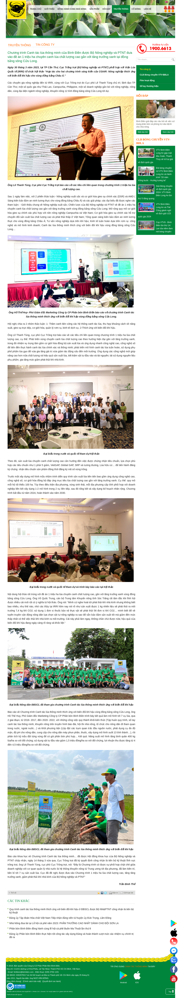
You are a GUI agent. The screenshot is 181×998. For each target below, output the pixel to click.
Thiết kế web (11, 994)
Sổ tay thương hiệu (149, 86)
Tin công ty (45, 44)
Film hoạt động (147, 80)
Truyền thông (19, 45)
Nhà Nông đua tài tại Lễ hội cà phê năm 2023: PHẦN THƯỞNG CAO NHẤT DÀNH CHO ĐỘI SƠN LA (63, 923)
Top (170, 992)
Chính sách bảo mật (31, 981)
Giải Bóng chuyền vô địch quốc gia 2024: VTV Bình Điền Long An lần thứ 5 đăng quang (155, 192)
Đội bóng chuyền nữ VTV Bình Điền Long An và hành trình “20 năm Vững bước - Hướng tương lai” (155, 174)
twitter (105, 892)
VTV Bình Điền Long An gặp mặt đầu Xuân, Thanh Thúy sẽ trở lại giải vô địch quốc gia (155, 156)
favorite (98, 892)
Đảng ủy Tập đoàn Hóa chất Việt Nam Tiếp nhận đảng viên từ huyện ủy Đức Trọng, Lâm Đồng (60, 917)
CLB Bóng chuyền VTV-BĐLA (154, 75)
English (166, 2)
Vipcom (19, 994)
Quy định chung (14, 981)
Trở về (13, 893)
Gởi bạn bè (126, 893)
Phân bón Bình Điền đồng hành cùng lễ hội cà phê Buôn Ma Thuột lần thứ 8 (50, 928)
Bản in (113, 892)
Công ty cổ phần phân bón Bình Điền (16, 10)
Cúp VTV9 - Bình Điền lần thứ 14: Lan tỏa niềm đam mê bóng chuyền (164, 227)
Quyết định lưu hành (51, 981)
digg (102, 892)
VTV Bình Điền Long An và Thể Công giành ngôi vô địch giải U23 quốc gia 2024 (154, 210)
